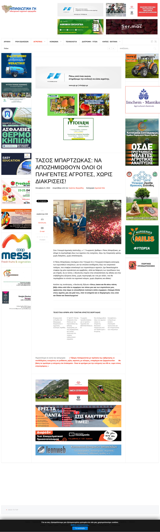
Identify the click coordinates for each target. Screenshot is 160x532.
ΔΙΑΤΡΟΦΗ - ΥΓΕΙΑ (89, 42)
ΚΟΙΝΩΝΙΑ (54, 42)
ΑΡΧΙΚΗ (7, 42)
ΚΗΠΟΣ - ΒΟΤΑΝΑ (109, 42)
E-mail (42, 231)
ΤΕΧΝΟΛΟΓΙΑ (71, 42)
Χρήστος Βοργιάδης (76, 188)
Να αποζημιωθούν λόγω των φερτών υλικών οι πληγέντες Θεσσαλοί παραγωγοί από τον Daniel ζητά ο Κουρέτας (100, 324)
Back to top (13, 510)
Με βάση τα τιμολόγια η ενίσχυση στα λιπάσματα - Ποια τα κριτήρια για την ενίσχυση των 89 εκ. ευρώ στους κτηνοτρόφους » (78, 363)
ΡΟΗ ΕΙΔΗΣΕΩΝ (21, 42)
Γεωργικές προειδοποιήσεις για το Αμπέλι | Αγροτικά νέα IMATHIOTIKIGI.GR (86, 322)
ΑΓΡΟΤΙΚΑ (38, 42)
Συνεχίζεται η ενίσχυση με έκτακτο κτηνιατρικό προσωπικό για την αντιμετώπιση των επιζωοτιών (113, 323)
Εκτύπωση (42, 223)
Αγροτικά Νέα (100, 188)
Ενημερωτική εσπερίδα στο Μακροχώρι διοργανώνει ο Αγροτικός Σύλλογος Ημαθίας (59, 322)
